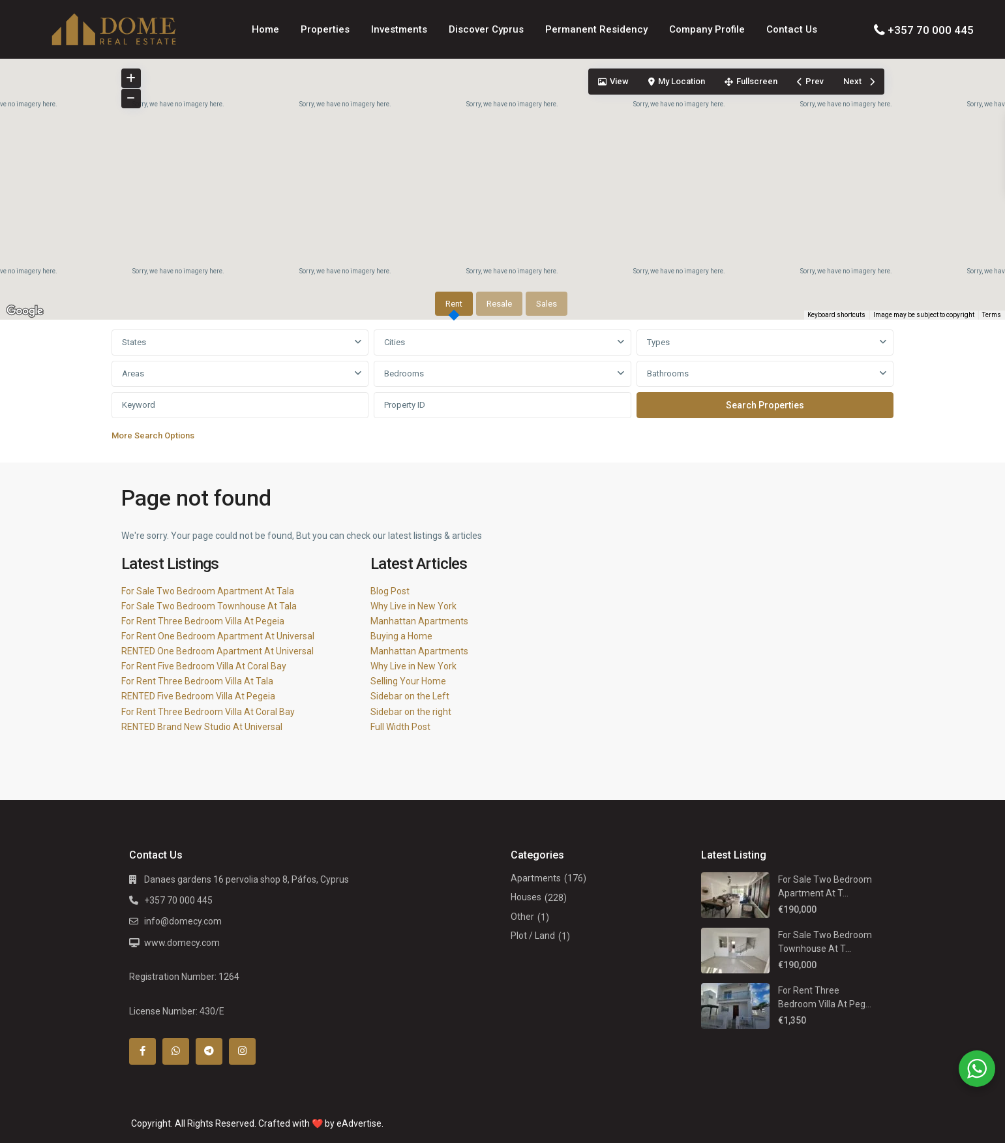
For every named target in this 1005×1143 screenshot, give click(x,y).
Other (522, 916)
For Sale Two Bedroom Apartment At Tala (207, 591)
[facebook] (142, 1051)
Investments (399, 29)
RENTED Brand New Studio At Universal (201, 727)
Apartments (536, 878)
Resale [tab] (499, 304)
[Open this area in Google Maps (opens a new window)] (24, 311)
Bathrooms (668, 373)
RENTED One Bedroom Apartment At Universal (217, 651)
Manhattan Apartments (419, 621)
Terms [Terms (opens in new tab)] (991, 314)
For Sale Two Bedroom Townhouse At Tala (209, 606)
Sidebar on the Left (409, 696)
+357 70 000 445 (931, 30)
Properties (325, 29)
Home (265, 29)
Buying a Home (401, 636)
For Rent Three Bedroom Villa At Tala (197, 681)
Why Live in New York (413, 606)
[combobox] (240, 342)
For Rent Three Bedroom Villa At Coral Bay (208, 712)
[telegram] (209, 1051)
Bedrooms (404, 373)
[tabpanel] (503, 388)
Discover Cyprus (486, 29)
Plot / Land (533, 935)
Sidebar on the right (410, 712)
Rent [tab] (453, 304)
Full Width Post (400, 727)
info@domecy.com (183, 921)
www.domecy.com (182, 942)
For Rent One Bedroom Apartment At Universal (217, 636)
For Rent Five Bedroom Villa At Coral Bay (203, 666)
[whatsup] (175, 1051)
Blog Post (390, 591)
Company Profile (707, 29)
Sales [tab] (546, 304)
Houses (526, 897)
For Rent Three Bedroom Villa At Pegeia (202, 621)
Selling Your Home (408, 681)
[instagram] (242, 1051)
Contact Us (791, 29)
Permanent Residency (596, 29)
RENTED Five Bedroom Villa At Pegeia (198, 696)
